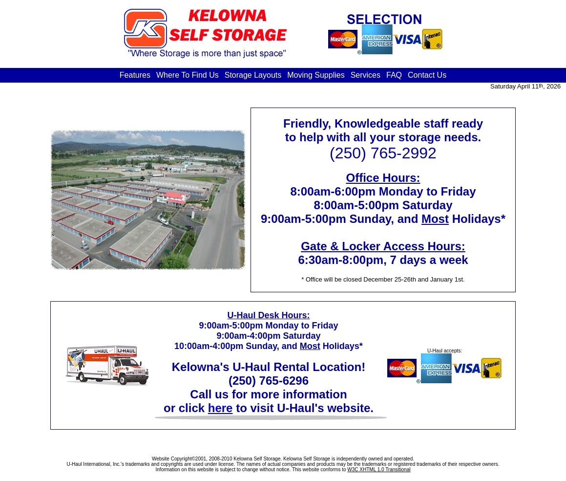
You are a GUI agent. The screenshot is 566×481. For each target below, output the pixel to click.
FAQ (394, 75)
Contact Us (427, 75)
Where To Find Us (187, 75)
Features (135, 75)
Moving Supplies (315, 75)
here (220, 408)
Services (365, 75)
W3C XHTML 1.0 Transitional (378, 469)
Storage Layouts (253, 75)
